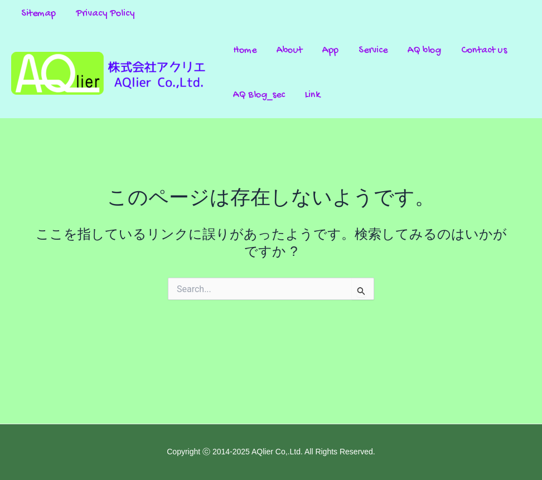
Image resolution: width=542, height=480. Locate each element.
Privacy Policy (105, 14)
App (330, 50)
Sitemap (38, 14)
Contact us (484, 50)
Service (373, 50)
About (289, 50)
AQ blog (424, 50)
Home (245, 50)
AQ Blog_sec (259, 95)
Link (312, 95)
